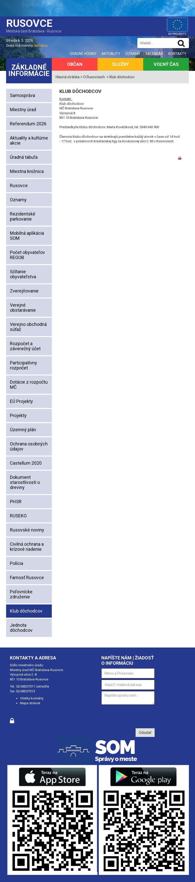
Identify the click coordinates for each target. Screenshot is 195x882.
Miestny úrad (23, 109)
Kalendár (154, 54)
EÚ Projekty (21, 401)
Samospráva (22, 95)
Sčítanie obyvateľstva (23, 274)
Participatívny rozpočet (23, 365)
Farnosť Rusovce (27, 577)
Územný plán (23, 429)
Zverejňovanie (24, 290)
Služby (120, 64)
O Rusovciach (94, 77)
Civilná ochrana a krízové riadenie (27, 546)
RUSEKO (18, 515)
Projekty (18, 415)
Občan (75, 64)
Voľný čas (166, 64)
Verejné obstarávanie (23, 307)
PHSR (16, 501)
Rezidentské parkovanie (22, 216)
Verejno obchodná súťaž (28, 327)
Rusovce (19, 185)
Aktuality (111, 54)
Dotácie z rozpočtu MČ (29, 384)
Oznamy (132, 54)
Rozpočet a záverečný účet (25, 346)
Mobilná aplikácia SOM (27, 235)
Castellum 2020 (26, 463)
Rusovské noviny (27, 530)
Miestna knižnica (27, 171)
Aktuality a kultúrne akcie (29, 140)
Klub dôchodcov (26, 611)
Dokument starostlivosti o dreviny (25, 482)
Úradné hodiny (83, 54)
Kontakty (177, 54)
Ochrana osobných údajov (29, 446)
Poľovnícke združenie (21, 594)
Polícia (16, 563)
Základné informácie (29, 70)
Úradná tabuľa (24, 157)
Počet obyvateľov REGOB (27, 255)
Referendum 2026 (28, 123)
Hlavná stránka (67, 77)
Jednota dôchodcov (21, 627)
